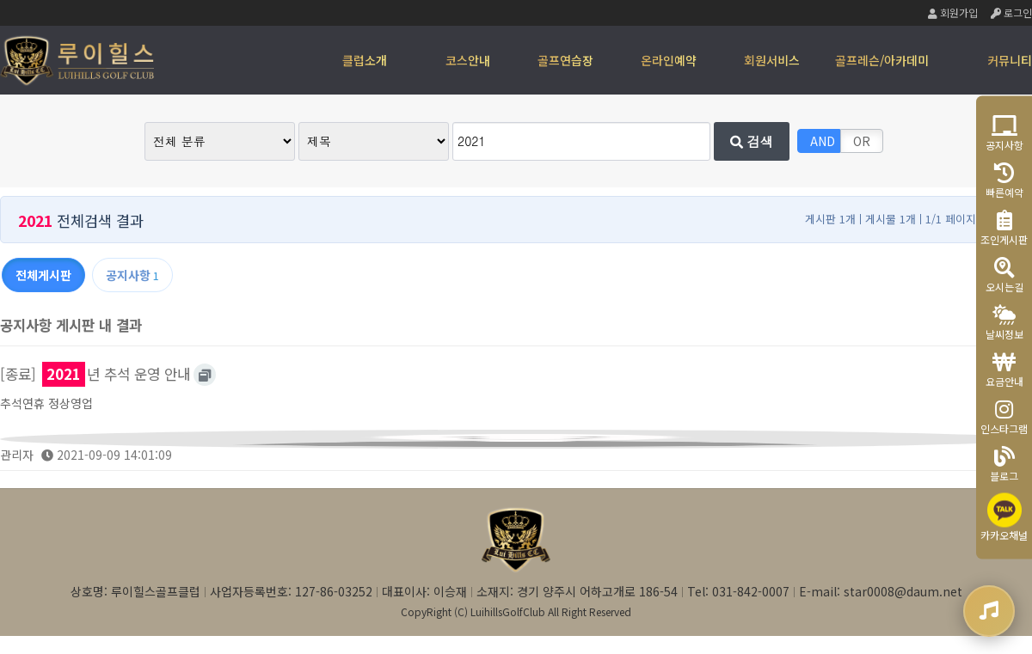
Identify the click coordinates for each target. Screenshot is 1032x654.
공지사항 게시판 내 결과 (71, 325)
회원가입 (953, 12)
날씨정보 (1004, 321)
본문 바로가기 (0, 0)
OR (861, 141)
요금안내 (1004, 369)
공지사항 (1004, 132)
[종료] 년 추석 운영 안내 (95, 374)
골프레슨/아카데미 (882, 60)
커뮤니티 (1009, 60)
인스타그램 (1004, 416)
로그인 (1011, 12)
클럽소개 (364, 60)
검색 (751, 141)
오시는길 (1004, 274)
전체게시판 (43, 275)
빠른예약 (1004, 180)
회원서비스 (772, 60)
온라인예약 (669, 60)
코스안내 (467, 60)
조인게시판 (1004, 227)
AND (822, 141)
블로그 (1004, 463)
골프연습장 (565, 60)
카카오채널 (1004, 516)
